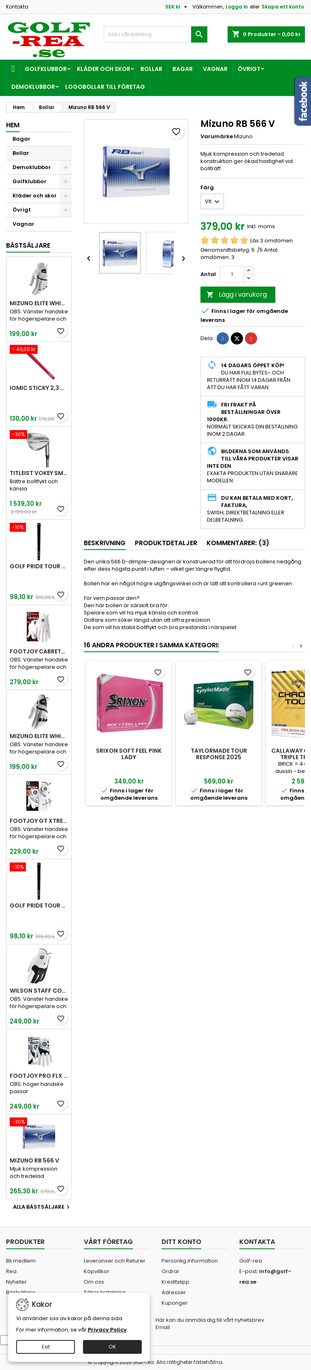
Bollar (151, 69)
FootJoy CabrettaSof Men (39, 651)
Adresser (174, 1292)
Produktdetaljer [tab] (166, 543)
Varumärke (216, 136)
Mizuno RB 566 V (34, 1160)
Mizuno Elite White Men (39, 303)
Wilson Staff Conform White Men (39, 990)
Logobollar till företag (105, 87)
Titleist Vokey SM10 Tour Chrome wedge (39, 473)
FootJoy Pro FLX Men (39, 1075)
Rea (11, 1271)
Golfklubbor (46, 69)
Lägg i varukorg (237, 294)
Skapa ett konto (283, 6)
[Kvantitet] (232, 274)
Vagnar (215, 69)
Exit (46, 1347)
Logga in (237, 6)
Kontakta (17, 6)
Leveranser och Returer (114, 1261)
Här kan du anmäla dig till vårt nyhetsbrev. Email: (210, 1323)
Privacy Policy (107, 1330)
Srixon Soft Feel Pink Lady (129, 754)
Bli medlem (21, 1261)
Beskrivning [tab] (105, 543)
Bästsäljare (28, 245)
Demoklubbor (33, 87)
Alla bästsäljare (42, 1207)
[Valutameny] (177, 7)
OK (112, 1347)
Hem (12, 125)
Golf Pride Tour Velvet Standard (39, 566)
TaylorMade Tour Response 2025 (219, 754)
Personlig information (190, 1261)
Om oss (94, 1282)
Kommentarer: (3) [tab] (238, 543)
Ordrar (170, 1271)
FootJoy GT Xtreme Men (39, 821)
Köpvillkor (96, 1271)
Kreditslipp (176, 1282)
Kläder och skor (103, 69)
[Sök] (155, 34)
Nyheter (16, 1282)
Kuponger (175, 1303)
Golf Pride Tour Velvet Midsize (39, 905)
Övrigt (249, 69)
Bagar (183, 69)
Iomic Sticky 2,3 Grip (39, 388)
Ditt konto (181, 1241)
